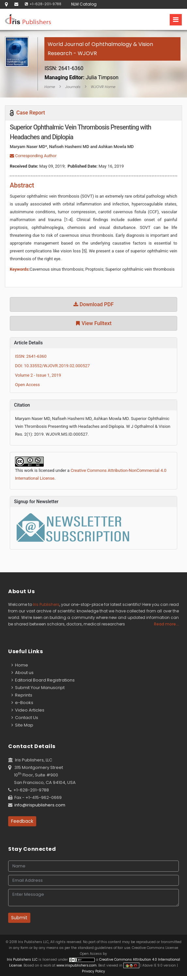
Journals (73, 86)
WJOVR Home (103, 86)
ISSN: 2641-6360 (31, 356)
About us (22, 672)
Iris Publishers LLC (23, 959)
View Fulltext (93, 323)
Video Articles (27, 710)
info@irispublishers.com (39, 805)
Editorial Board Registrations (43, 680)
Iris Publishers (46, 604)
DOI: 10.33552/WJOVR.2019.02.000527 (52, 365)
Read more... (166, 624)
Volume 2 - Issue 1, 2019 (38, 375)
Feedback (22, 821)
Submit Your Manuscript (38, 687)
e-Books (22, 702)
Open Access (27, 384)
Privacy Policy (93, 971)
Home (49, 86)
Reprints (21, 695)
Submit (19, 917)
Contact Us (24, 717)
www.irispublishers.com (76, 965)
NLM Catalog (84, 4)
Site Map (22, 725)
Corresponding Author (33, 155)
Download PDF (93, 304)
